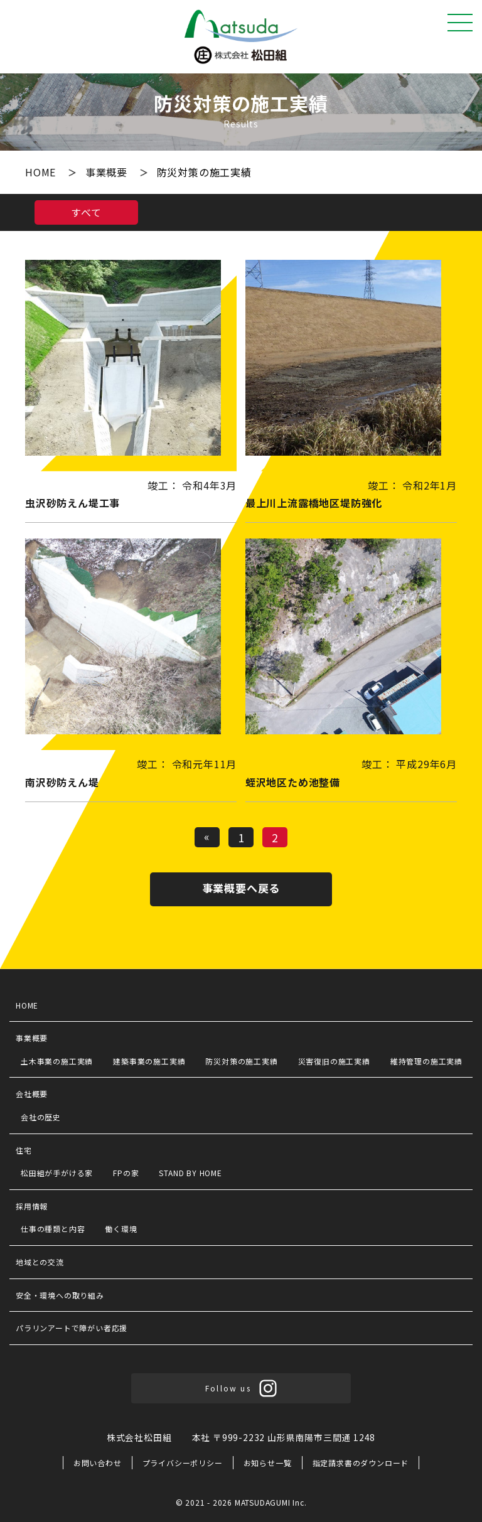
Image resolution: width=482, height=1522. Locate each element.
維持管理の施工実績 (426, 1061)
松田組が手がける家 (57, 1172)
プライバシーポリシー (182, 1462)
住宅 (24, 1150)
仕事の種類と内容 (53, 1228)
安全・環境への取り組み (60, 1295)
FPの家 (126, 1172)
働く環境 (121, 1228)
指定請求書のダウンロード (361, 1462)
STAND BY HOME (190, 1172)
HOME (42, 172)
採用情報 (32, 1206)
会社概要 (32, 1093)
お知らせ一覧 (268, 1462)
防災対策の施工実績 (241, 1061)
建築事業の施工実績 (149, 1061)
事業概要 (108, 172)
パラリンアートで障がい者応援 (71, 1327)
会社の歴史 (41, 1117)
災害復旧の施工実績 (334, 1061)
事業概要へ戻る (241, 888)
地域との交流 (40, 1262)
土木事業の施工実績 (57, 1061)
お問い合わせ (97, 1462)
